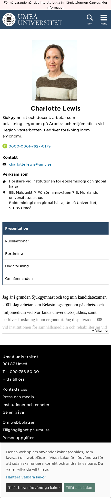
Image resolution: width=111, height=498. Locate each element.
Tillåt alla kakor (79, 487)
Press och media (18, 396)
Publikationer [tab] (17, 241)
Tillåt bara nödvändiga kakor (34, 487)
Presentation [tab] (16, 228)
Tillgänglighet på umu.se (26, 429)
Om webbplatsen (18, 422)
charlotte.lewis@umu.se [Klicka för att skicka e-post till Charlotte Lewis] (30, 164)
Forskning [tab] (14, 253)
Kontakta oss (14, 389)
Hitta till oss (13, 379)
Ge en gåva (13, 412)
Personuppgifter (18, 437)
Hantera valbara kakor (26, 477)
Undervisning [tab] (17, 266)
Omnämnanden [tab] (19, 278)
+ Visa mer (100, 330)
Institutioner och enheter (25, 404)
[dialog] (55, 470)
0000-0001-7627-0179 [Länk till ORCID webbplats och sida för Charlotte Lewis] (30, 146)
